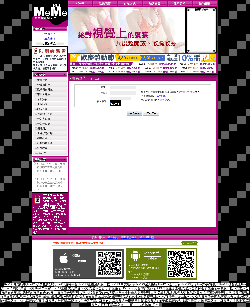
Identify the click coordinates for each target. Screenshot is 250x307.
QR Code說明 (189, 243)
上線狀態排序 (45, 133)
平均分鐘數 (43, 94)
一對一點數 (43, 123)
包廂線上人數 (45, 113)
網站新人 (42, 128)
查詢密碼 (164, 99)
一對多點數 (43, 118)
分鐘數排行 (43, 84)
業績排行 (42, 79)
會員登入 (50, 33)
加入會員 (50, 38)
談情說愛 (42, 147)
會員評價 (42, 99)
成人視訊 (42, 152)
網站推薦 (42, 138)
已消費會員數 (45, 89)
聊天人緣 (42, 109)
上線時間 (42, 104)
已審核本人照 (45, 143)
